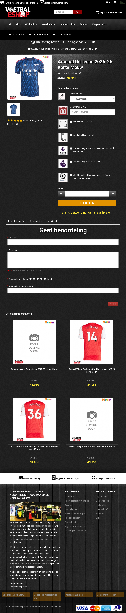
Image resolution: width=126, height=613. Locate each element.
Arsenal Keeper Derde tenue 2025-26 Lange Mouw (34, 369)
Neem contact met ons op (77, 501)
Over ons (69, 505)
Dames (83, 24)
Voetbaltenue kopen (106, 595)
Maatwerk (74, 107)
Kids (18, 24)
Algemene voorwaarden (76, 526)
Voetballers (48, 24)
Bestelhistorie (102, 501)
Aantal (60, 188)
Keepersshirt (99, 24)
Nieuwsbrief (102, 509)
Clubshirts (31, 24)
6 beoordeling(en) (31, 121)
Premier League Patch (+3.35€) (87, 162)
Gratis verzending (31, 478)
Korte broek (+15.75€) (82, 122)
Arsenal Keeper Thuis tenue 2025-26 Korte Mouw (92, 446)
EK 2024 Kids (16, 34)
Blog (98, 518)
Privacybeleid (71, 522)
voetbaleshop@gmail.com (54, 3)
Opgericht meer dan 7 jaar (68, 478)
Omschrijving (36, 221)
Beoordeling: (14, 279)
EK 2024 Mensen (38, 34)
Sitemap (100, 513)
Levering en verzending (75, 530)
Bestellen (87, 203)
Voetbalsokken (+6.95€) (83, 135)
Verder (113, 304)
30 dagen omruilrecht (105, 478)
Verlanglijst (101, 505)
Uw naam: (13, 237)
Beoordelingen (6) (16, 221)
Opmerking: (14, 250)
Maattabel (52, 221)
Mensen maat (77, 94)
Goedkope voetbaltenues (14, 595)
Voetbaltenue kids (74, 595)
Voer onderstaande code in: (21, 286)
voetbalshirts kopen (44, 526)
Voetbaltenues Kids (39, 563)
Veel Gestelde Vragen (75, 513)
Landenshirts (67, 24)
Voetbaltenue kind (37, 606)
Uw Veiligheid (71, 509)
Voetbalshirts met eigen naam (35, 539)
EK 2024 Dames (61, 34)
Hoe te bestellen (72, 518)
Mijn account (102, 496)
